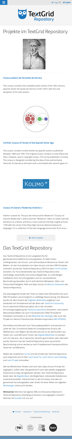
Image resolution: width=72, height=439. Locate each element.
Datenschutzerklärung (42, 412)
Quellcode (55, 412)
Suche (27, 354)
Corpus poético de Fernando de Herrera (22, 78)
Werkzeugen (8, 385)
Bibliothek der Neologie (42, 316)
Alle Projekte (37, 237)
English (68, 3)
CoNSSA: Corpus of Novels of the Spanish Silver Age (28, 143)
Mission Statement (55, 284)
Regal (57, 2)
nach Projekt (13, 360)
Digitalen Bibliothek (37, 300)
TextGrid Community (54, 303)
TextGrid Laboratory (37, 309)
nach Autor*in (35, 357)
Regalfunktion (23, 376)
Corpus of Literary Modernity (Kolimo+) (22, 207)
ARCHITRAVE (59, 319)
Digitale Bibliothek (46, 335)
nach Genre (48, 357)
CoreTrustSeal (60, 268)
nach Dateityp (60, 357)
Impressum (27, 412)
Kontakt (18, 398)
